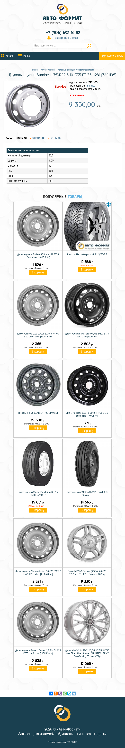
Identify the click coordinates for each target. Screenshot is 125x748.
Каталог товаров (48, 70)
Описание (38, 138)
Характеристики (16, 138)
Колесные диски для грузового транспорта (76, 70)
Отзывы (56, 138)
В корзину (38, 272)
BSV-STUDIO (72, 742)
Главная (34, 70)
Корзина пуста (115, 55)
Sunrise (91, 85)
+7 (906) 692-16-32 (63, 32)
